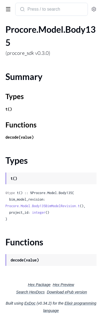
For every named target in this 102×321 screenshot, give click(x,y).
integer (38, 212)
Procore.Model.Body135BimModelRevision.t (42, 206)
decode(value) (19, 137)
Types (14, 96)
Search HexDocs (30, 292)
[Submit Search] (21, 10)
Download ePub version (67, 292)
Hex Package (39, 285)
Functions (20, 125)
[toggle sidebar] (7, 8)
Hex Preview (63, 285)
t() (8, 109)
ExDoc (29, 303)
